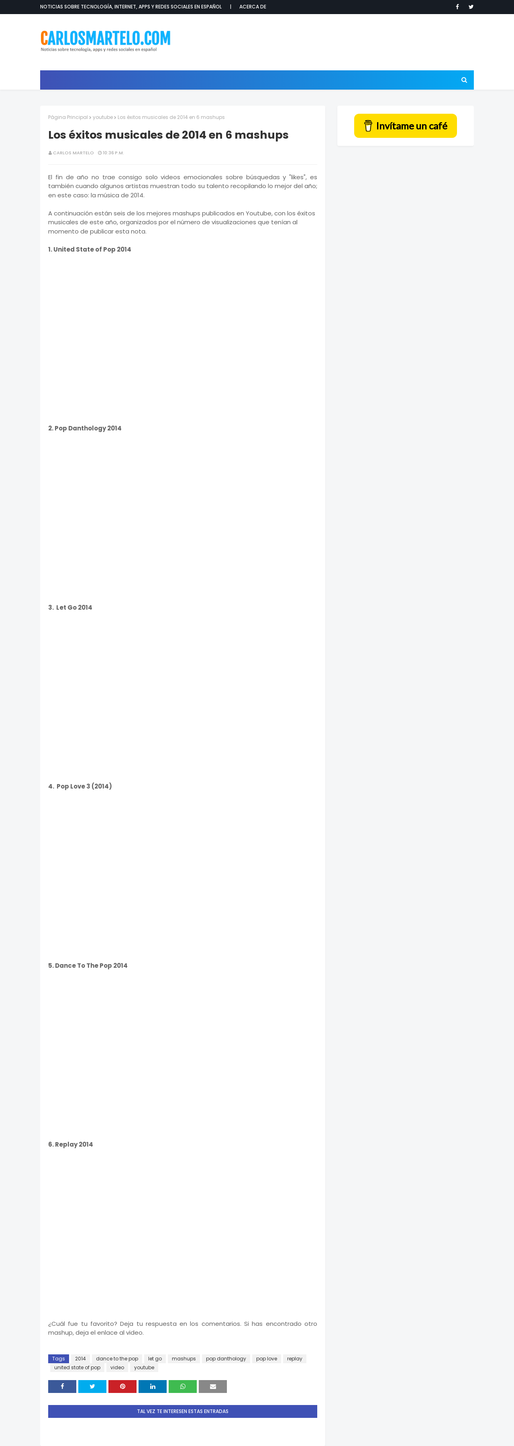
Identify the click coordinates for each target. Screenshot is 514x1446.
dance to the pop (117, 1358)
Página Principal (68, 117)
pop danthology (226, 1358)
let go (155, 1358)
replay (294, 1358)
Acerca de (252, 6)
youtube (103, 117)
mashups (184, 1358)
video (117, 1367)
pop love (266, 1358)
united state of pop (77, 1367)
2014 (80, 1358)
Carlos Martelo (73, 153)
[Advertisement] (328, 42)
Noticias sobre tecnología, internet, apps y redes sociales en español (131, 6)
